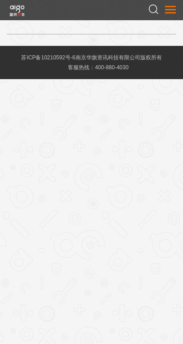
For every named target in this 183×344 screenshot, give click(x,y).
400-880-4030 (112, 67)
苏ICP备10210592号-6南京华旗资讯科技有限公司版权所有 (91, 57)
